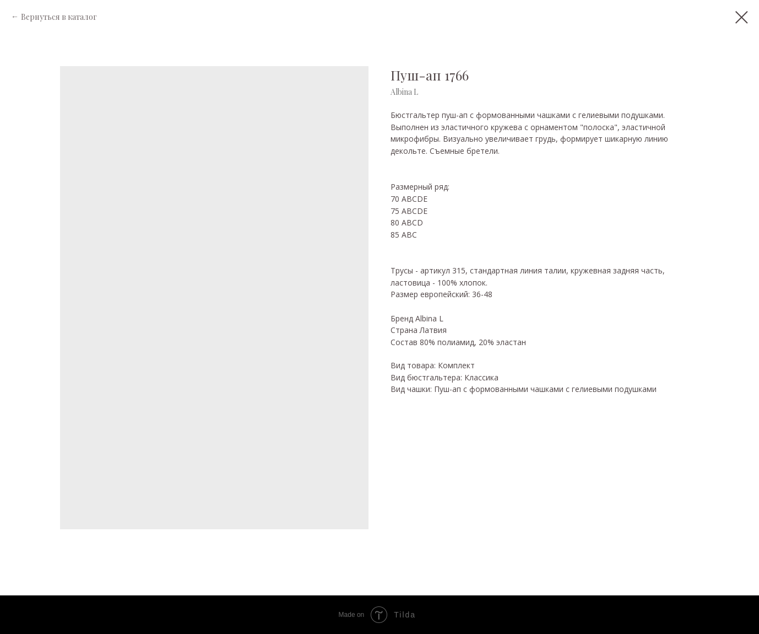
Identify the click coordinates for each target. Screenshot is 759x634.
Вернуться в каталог (59, 17)
